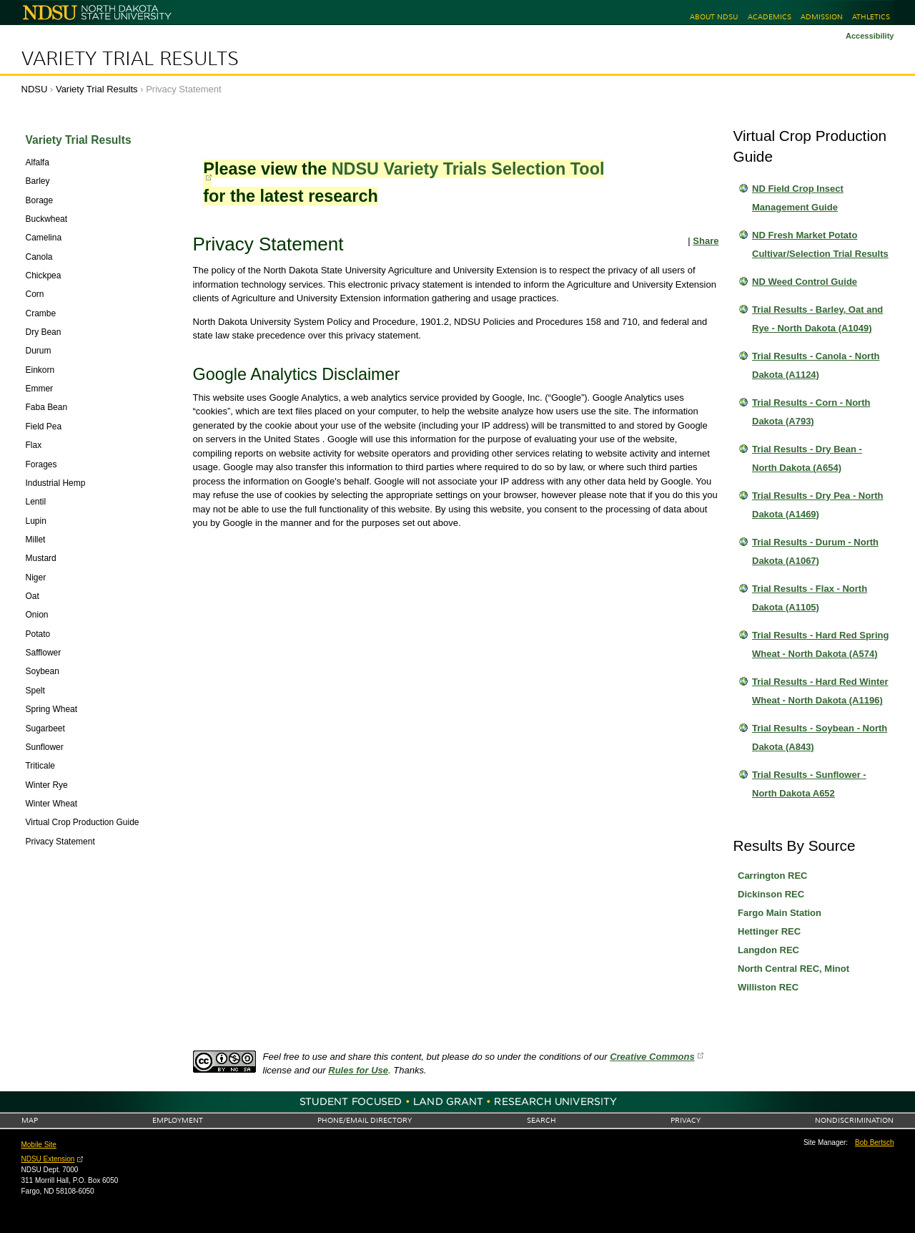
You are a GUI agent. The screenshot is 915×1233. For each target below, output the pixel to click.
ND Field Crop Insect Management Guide (798, 198)
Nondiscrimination (854, 1120)
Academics (769, 16)
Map (29, 1120)
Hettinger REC (769, 931)
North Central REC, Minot (793, 968)
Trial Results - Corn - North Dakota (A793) (811, 412)
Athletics (871, 16)
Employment (177, 1120)
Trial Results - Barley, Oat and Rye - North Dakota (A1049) (817, 318)
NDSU (34, 89)
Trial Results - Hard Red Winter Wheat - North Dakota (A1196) (820, 691)
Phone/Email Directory (364, 1120)
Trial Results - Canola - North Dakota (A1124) (815, 365)
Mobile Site (38, 1145)
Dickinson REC (771, 894)
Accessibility (870, 35)
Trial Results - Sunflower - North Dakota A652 (809, 784)
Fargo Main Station (779, 912)
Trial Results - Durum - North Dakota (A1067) (815, 551)
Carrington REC (773, 875)
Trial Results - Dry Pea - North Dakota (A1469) (818, 505)
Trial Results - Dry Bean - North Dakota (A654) (807, 458)
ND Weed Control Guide (804, 281)
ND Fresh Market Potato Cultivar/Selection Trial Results (820, 244)
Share (705, 240)
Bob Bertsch (874, 1142)
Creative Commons (652, 1056)
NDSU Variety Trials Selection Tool (468, 169)
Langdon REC (768, 950)
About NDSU (714, 16)
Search (541, 1120)
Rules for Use (358, 1070)
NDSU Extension (48, 1159)
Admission (822, 16)
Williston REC (768, 987)
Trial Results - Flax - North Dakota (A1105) (809, 598)
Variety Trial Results (130, 58)
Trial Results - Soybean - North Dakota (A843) (819, 737)
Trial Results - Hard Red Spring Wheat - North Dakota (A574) (820, 644)
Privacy (686, 1120)
